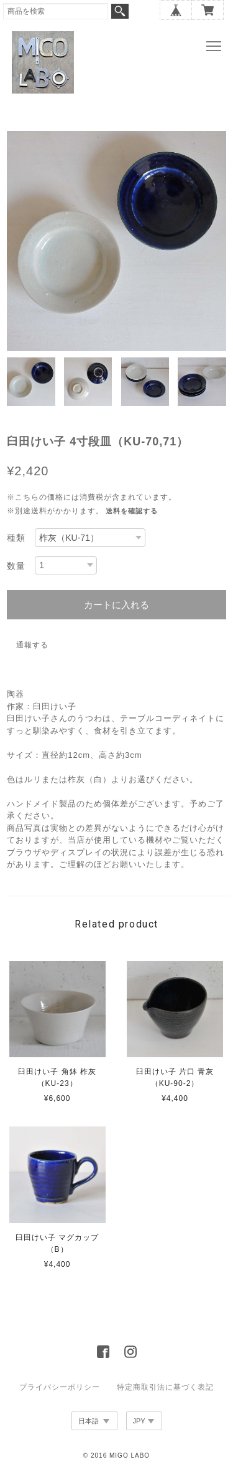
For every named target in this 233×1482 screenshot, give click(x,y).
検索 (120, 11)
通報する (32, 645)
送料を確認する (132, 511)
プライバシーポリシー (59, 1387)
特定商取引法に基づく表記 (165, 1387)
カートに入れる (116, 604)
